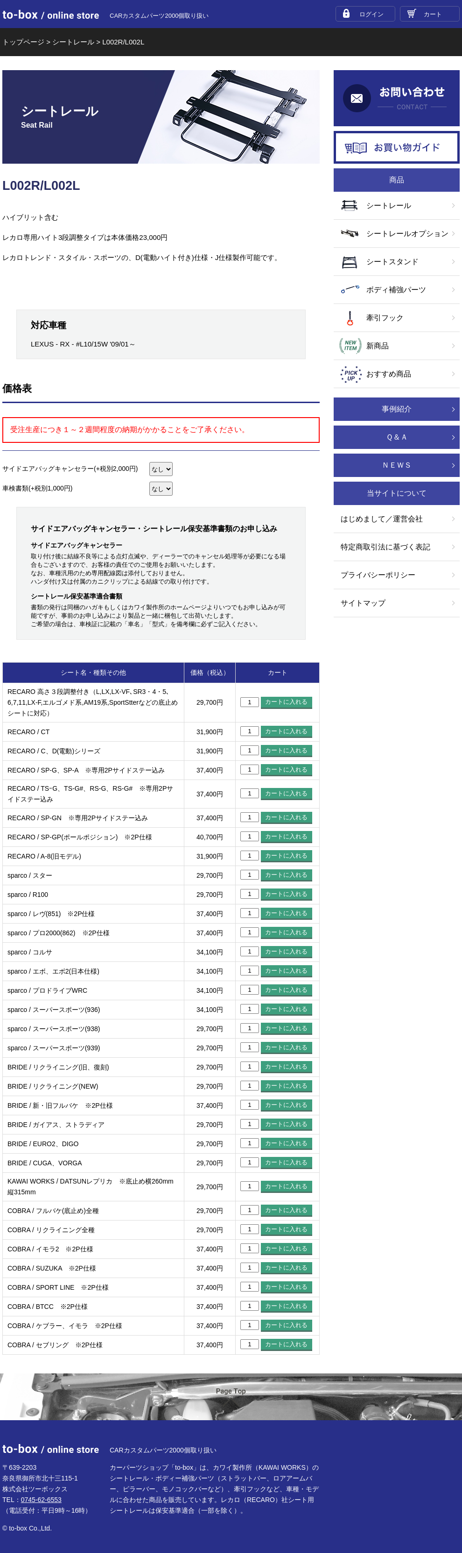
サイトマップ (363, 603)
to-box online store (50, 14)
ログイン (371, 14)
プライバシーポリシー (378, 575)
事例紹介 (397, 409)
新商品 (377, 346)
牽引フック (385, 318)
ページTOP (231, 1397)
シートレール (388, 205)
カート (433, 14)
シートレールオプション (407, 234)
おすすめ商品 (388, 374)
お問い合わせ (397, 98)
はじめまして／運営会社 (382, 519)
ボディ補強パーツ (396, 290)
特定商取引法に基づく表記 (385, 547)
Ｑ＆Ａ (397, 437)
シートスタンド (392, 262)
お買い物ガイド (397, 147)
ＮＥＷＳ (397, 465)
